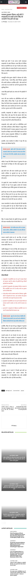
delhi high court (9, 378)
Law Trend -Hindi (8, 9)
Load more (14, 566)
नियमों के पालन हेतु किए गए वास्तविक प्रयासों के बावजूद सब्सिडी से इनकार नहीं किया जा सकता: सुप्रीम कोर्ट (14, 503)
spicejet (22, 378)
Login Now (17, 573)
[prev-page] (2, 511)
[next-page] (5, 511)
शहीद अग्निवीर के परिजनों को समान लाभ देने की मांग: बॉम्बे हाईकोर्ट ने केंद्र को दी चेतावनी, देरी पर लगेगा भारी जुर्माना (14, 446)
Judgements (13, 528)
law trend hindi (16, 378)
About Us (6, 572)
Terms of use (19, 572)
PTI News (5, 21)
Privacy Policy (12, 572)
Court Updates (13, 519)
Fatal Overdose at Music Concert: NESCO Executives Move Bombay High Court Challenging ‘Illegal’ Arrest (17, 523)
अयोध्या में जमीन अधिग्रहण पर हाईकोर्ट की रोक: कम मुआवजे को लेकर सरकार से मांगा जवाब (18, 552)
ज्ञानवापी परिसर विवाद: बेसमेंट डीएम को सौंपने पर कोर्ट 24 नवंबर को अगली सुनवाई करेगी (21, 396)
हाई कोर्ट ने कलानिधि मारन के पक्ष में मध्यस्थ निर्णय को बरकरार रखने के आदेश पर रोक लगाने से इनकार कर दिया (15, 291)
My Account (23, 573)
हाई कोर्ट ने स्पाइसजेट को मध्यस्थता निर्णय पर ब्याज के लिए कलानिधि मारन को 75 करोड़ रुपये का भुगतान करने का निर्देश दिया (15, 276)
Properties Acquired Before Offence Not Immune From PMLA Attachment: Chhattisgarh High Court (17, 532)
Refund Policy (5, 573)
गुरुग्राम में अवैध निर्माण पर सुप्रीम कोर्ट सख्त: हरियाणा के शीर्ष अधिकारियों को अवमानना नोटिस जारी (14, 475)
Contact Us (11, 573)
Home (2, 9)
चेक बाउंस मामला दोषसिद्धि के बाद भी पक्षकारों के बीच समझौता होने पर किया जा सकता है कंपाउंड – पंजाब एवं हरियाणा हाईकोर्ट (18, 561)
